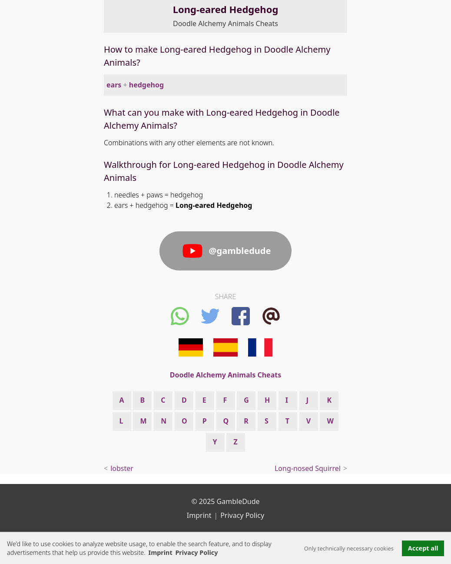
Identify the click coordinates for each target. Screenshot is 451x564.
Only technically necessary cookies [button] (349, 548)
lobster (121, 468)
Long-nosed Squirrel (308, 468)
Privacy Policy (242, 515)
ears (113, 85)
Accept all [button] (423, 548)
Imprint (160, 552)
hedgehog (146, 85)
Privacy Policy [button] (196, 552)
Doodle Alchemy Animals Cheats (225, 23)
